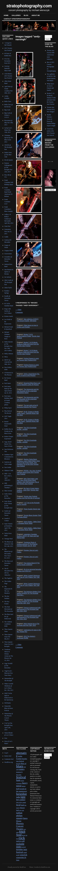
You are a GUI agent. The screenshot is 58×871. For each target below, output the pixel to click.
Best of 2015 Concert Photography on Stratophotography (52, 66)
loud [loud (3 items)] (22, 805)
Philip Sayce (7, 408)
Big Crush (7, 110)
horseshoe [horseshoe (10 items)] (21, 793)
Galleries (16, 15)
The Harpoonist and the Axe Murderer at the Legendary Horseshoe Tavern (28, 391)
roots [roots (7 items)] (18, 846)
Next (51, 160)
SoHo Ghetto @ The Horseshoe (8, 496)
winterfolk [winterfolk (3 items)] (23, 855)
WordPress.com (45, 867)
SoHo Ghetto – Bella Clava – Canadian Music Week (29, 522)
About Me (35, 15)
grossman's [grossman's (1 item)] (19, 783)
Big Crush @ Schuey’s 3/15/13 (8, 115)
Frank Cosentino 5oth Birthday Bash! (8, 182)
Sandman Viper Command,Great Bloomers (9, 457)
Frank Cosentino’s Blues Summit (8, 209)
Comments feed (8, 759)
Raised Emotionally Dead (7, 424)
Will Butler (7, 703)
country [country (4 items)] (21, 769)
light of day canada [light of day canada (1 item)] (21, 802)
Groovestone (8, 254)
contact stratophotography (17, 19)
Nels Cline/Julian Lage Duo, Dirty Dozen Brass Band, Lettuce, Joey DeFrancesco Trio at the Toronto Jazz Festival (28, 481)
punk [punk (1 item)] (17, 832)
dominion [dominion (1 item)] (18, 772)
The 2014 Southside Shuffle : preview (26, 428)
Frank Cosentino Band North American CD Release (8, 192)
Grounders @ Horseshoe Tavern (8, 259)
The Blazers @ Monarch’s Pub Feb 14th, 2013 (8, 544)
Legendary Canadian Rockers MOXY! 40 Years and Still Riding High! (28, 536)
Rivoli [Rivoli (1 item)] (23, 835)
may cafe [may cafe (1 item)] (21, 810)
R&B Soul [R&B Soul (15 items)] (20, 833)
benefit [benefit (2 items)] (18, 764)
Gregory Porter (8, 250)
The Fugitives (8, 578)
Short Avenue (8, 491)
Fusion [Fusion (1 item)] (22, 780)
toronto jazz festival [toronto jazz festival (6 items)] (21, 850)
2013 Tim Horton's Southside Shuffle (26, 637)
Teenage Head (8, 539)
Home (6, 15)
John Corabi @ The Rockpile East (8, 282)
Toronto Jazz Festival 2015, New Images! (51, 109)
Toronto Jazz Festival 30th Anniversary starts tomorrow (50, 55)
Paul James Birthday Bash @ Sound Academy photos (8, 400)
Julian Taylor (8, 287)
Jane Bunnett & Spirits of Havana (8, 272)
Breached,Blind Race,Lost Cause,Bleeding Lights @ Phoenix (28, 384)
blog (26, 15)
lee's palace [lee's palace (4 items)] (20, 799)
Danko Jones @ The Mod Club (8, 155)
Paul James (7, 383)
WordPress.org (8, 762)
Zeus (5, 738)
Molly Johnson (8, 353)
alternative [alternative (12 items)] (21, 754)
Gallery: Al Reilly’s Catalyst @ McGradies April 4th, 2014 (8, 219)
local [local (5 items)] (18, 805)
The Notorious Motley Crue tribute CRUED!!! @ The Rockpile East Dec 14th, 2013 (29, 601)
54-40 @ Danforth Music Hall (7, 68)
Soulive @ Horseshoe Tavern (7, 513)
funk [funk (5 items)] (18, 780)
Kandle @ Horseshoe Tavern (7, 298)
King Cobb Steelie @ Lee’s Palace (7, 311)
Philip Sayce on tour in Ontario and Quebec (27, 326)
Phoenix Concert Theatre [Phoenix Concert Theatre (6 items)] (20, 826)
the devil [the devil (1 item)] (23, 847)
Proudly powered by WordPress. (17, 867)
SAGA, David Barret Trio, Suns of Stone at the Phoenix (28, 374)
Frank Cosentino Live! (7, 202)
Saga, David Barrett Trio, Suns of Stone (8, 444)
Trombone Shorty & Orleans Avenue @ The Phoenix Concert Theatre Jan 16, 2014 (27, 544)
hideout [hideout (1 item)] (23, 786)
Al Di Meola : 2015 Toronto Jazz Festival (8, 76)
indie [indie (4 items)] (18, 797)
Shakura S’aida (8, 470)
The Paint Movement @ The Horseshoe (8, 609)
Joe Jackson (7, 277)
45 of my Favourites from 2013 (7, 61)
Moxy (6, 357)
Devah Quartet (8, 160)
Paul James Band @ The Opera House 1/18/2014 (28, 564)
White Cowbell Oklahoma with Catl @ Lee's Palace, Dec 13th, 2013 (28, 577)
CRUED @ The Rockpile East (8, 147)
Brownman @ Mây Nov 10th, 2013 (8, 123)
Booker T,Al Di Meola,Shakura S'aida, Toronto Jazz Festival (28, 336)
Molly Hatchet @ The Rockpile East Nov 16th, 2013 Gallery (8, 346)
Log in (6, 753)
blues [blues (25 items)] (19, 766)
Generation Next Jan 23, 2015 (7, 232)
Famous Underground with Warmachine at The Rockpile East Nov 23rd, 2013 (28, 609)
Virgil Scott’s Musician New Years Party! (8, 673)
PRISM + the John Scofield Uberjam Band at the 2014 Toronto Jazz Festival (29, 472)
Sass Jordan (7, 467)
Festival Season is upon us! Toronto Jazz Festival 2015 (28, 359)
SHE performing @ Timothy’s (8, 485)
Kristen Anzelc (8, 316)
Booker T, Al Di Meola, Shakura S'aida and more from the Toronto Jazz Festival (28, 344)
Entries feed (7, 756)
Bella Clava (7, 101)
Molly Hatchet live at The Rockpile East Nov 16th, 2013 (28, 624)
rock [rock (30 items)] (22, 838)
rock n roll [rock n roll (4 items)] (20, 841)
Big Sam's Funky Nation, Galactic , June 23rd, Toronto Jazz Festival (28, 490)
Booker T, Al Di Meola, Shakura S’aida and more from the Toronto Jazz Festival (28, 352)
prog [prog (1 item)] (25, 829)
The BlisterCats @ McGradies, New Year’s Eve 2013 (8, 553)
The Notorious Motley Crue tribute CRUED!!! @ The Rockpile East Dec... (29, 593)
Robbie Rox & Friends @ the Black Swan (8, 431)
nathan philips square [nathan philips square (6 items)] (19, 815)
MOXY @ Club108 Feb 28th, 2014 (8, 362)
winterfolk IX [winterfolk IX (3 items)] (21, 857)
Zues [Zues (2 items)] (17, 860)
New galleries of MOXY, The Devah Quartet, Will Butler (28, 320)
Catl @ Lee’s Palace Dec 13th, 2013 (8, 130)
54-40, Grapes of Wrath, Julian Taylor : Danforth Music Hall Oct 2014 (28, 413)
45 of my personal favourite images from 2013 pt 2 (29, 570)
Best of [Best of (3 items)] (23, 763)
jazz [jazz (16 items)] (23, 796)
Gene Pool (7, 226)
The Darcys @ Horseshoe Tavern (8, 563)
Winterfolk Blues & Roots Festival (8, 708)
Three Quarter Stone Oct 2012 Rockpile (8, 644)
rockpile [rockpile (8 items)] (20, 843)
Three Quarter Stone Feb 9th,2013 (8, 637)
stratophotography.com (29, 5)
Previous (48, 160)
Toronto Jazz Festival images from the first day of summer (28, 497)
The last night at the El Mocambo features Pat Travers (27, 406)
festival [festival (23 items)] (21, 777)
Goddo (6, 237)
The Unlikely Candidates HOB (8, 624)
